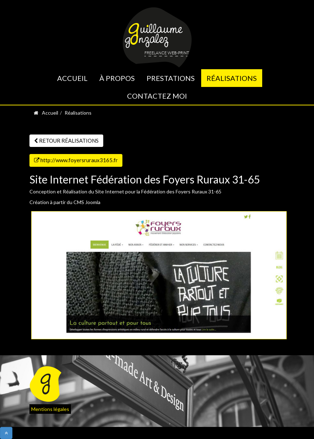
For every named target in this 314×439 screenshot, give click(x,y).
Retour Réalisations (66, 140)
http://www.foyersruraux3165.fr (76, 160)
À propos (117, 78)
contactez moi (157, 96)
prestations (171, 78)
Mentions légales (50, 409)
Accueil (72, 78)
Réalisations (231, 78)
